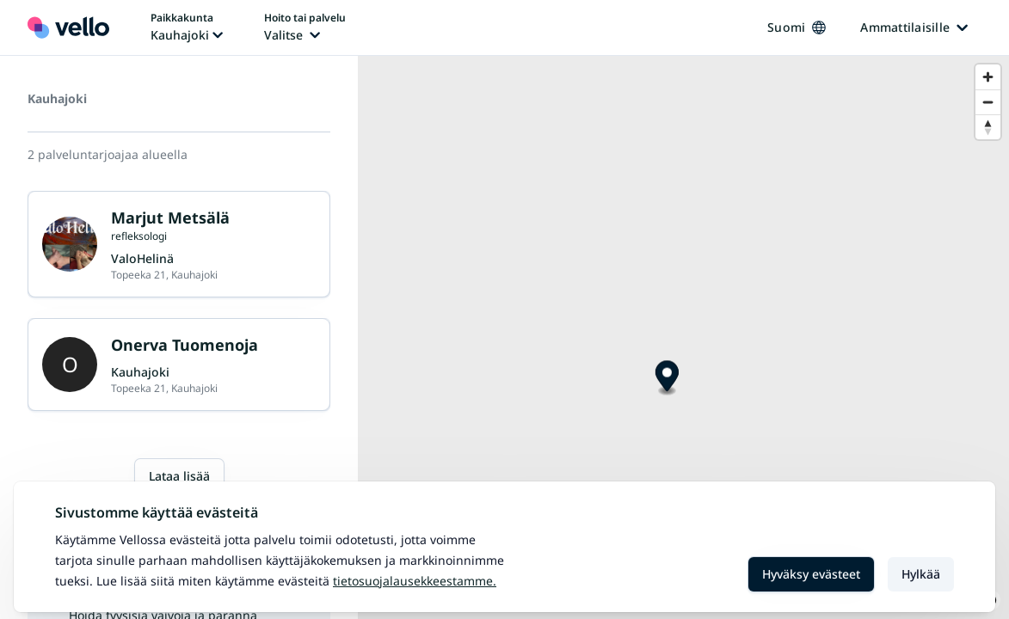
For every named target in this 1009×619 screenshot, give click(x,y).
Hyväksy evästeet (811, 574)
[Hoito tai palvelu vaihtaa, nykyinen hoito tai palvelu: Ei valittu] (305, 27)
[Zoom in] (987, 76)
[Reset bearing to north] (987, 126)
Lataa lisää (179, 476)
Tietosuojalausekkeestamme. (414, 581)
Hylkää (920, 574)
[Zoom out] (987, 101)
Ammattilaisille (914, 27)
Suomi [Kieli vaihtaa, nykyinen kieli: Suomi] (796, 27)
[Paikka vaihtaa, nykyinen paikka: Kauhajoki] (187, 27)
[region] (683, 337)
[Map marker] (667, 378)
